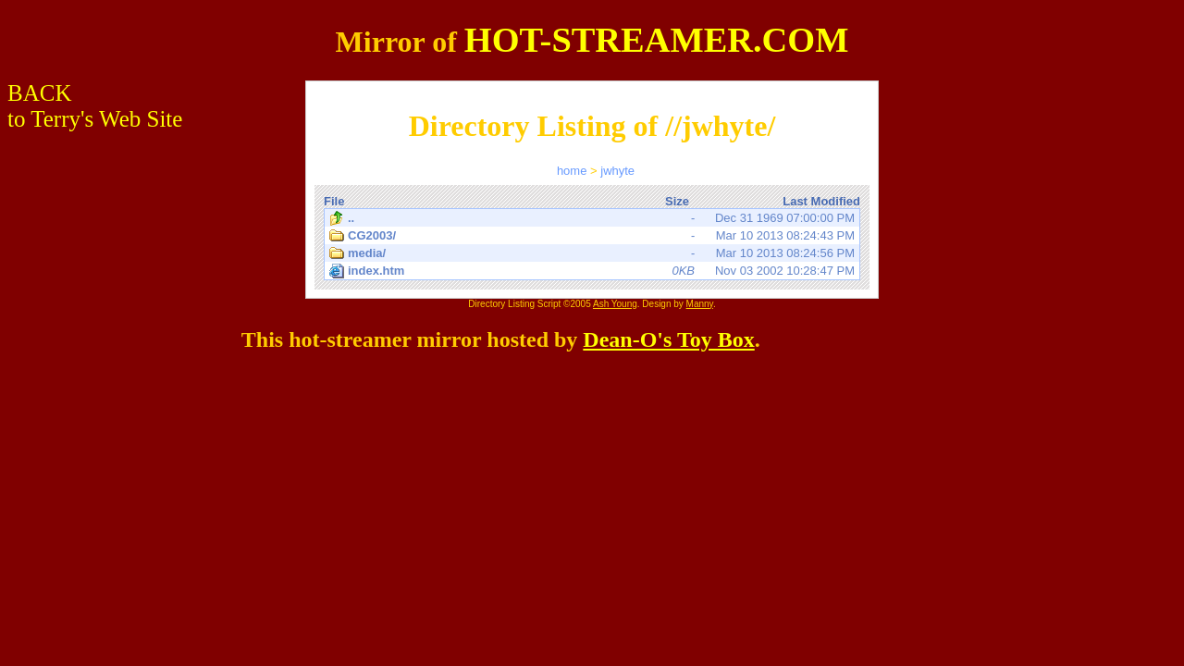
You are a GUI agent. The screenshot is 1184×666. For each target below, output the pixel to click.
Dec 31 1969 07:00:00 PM (592, 218)
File (334, 201)
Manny (699, 304)
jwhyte (617, 171)
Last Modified (821, 201)
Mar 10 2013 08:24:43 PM (592, 235)
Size (677, 201)
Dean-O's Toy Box (668, 339)
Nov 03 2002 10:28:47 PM (592, 271)
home (572, 171)
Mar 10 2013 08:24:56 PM (592, 253)
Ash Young (615, 304)
